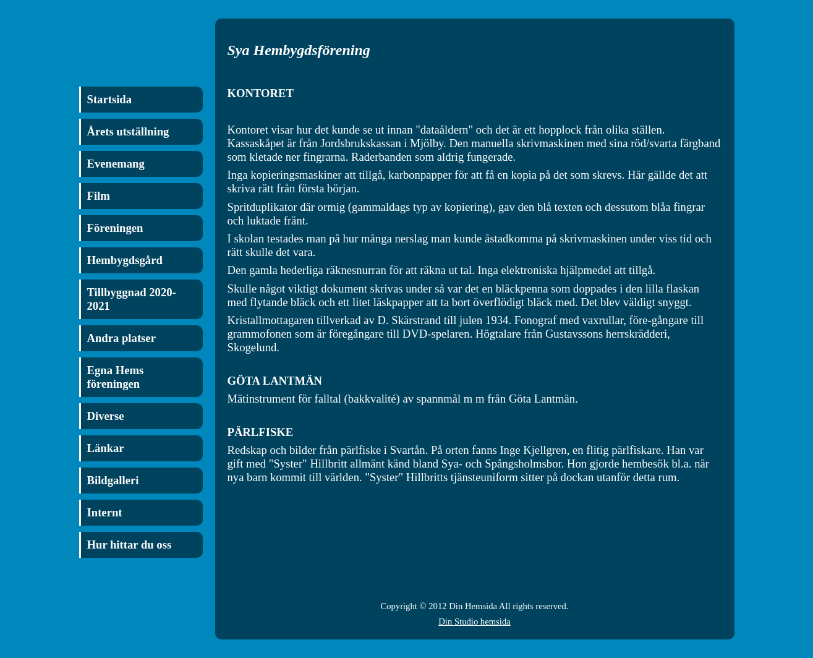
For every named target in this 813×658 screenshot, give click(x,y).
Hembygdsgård (125, 260)
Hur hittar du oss (129, 544)
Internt (104, 512)
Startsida (109, 99)
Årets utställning (128, 131)
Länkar (105, 448)
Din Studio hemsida (474, 621)
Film (98, 195)
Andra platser (121, 337)
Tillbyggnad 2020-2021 (131, 299)
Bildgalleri (113, 480)
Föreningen (115, 227)
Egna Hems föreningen (115, 377)
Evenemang (116, 163)
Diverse (105, 415)
